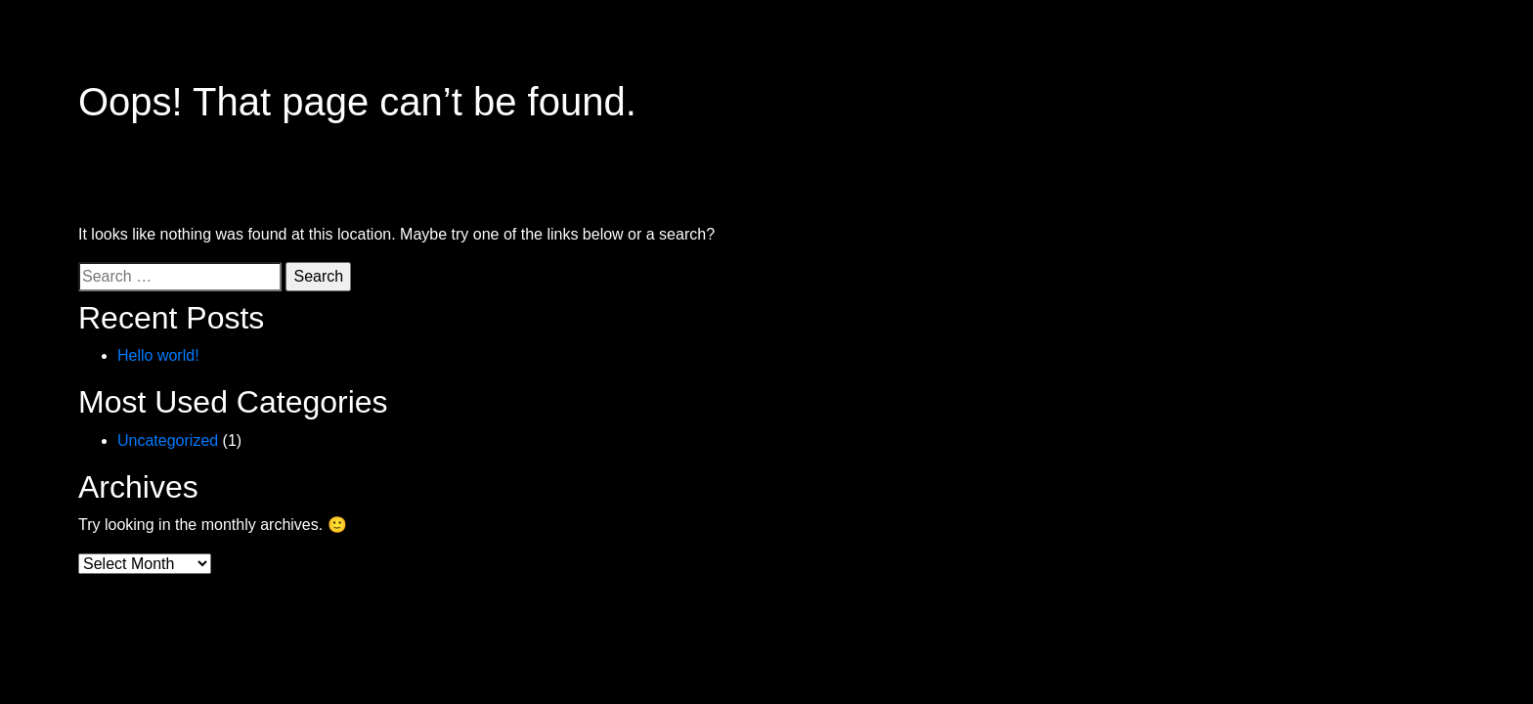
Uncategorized (167, 440)
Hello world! (158, 355)
